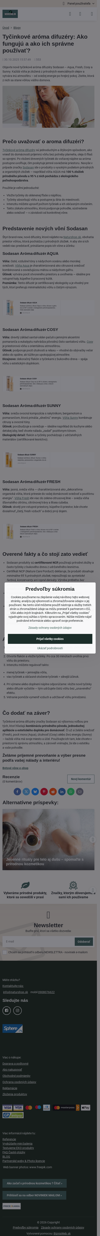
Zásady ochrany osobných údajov (50, 627)
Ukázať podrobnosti (50, 648)
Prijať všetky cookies (50, 639)
